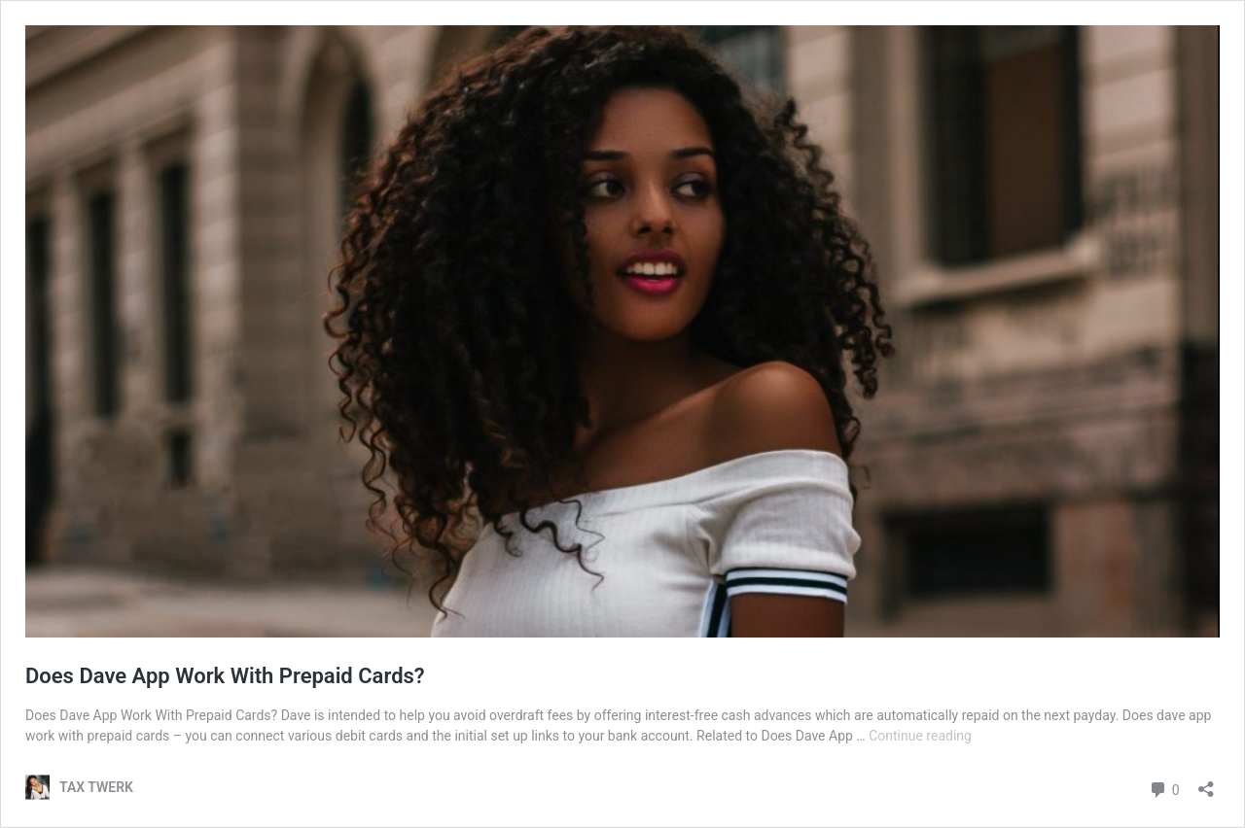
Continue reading (920, 735)
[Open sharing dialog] (1206, 783)
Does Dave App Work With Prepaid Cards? (225, 676)
